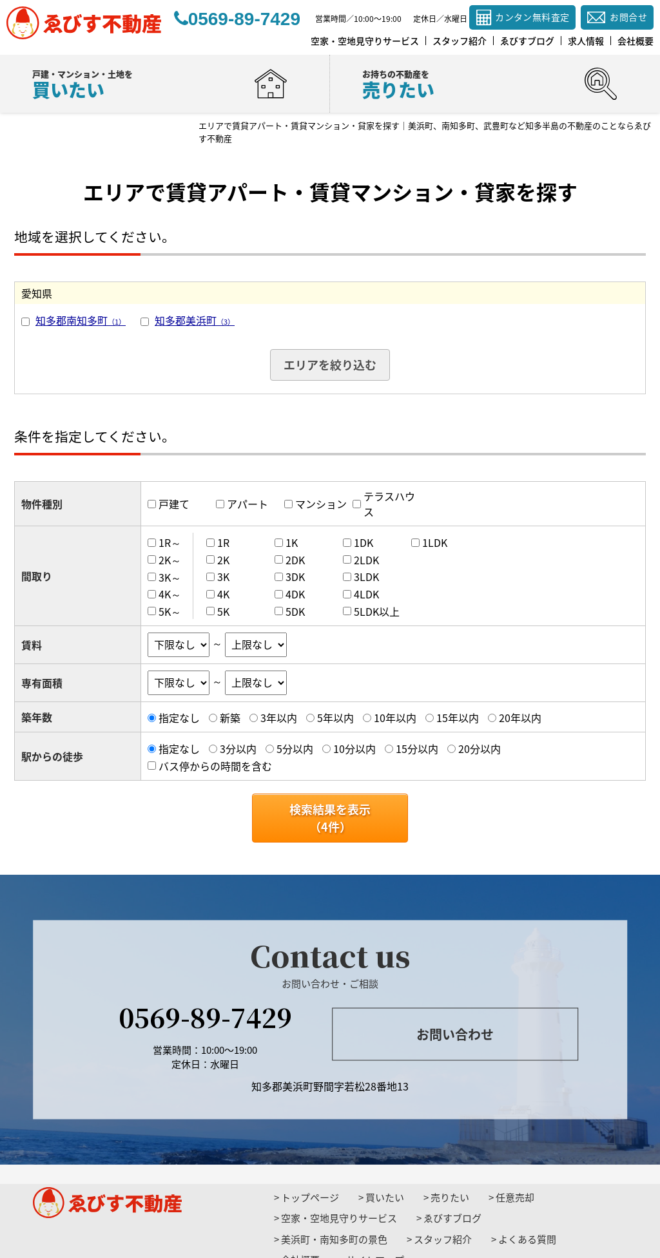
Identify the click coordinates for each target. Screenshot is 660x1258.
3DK (295, 576)
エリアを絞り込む (330, 365)
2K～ (170, 559)
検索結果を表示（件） (330, 818)
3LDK (366, 576)
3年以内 (278, 717)
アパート (247, 503)
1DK (363, 542)
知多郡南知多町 (80, 320)
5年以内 (335, 717)
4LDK (366, 594)
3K (223, 576)
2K (223, 559)
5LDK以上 (377, 611)
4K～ (170, 594)
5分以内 (295, 748)
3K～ (170, 576)
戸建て (174, 503)
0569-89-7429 (205, 1016)
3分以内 (238, 748)
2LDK (366, 559)
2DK (295, 559)
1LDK (434, 542)
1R (223, 542)
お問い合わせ (455, 1034)
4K (223, 594)
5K (223, 611)
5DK (295, 611)
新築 (230, 717)
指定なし (179, 717)
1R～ (170, 542)
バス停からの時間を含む (215, 766)
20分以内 (479, 748)
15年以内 (457, 717)
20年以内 (520, 717)
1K (292, 542)
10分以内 (354, 748)
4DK (295, 594)
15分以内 (417, 748)
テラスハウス (389, 503)
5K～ (170, 611)
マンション (321, 503)
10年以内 (395, 717)
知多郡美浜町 (195, 320)
